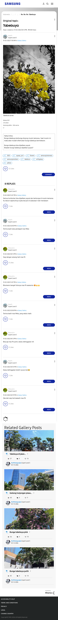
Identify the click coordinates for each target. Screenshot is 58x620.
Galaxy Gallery (22, 40)
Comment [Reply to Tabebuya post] (48, 174)
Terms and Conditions (9, 603)
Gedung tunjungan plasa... (21, 493)
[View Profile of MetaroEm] (11, 189)
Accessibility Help (8, 599)
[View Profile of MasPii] (10, 35)
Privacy (4, 606)
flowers (32, 155)
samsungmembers (12, 159)
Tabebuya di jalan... (18, 454)
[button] (51, 36)
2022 (8, 155)
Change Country (7, 613)
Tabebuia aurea (8, 115)
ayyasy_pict (19, 155)
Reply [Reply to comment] (49, 212)
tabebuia (27, 159)
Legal (3, 610)
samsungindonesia (46, 155)
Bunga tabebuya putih (19, 571)
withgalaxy (39, 159)
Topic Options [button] (51, 19)
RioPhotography (16, 463)
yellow (9, 163)
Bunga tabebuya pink (19, 532)
